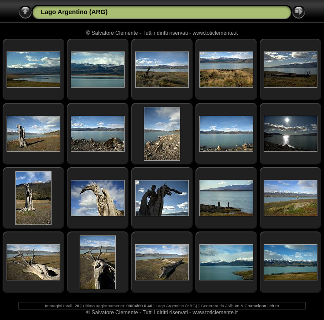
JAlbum (232, 305)
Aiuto (274, 305)
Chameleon (255, 305)
